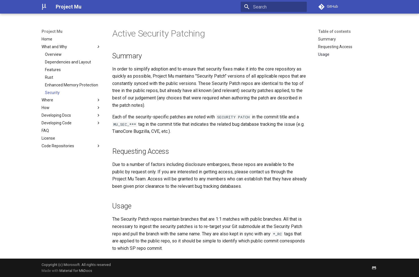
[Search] (274, 7)
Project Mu (52, 31)
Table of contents (334, 31)
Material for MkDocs (75, 271)
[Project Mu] (44, 6)
